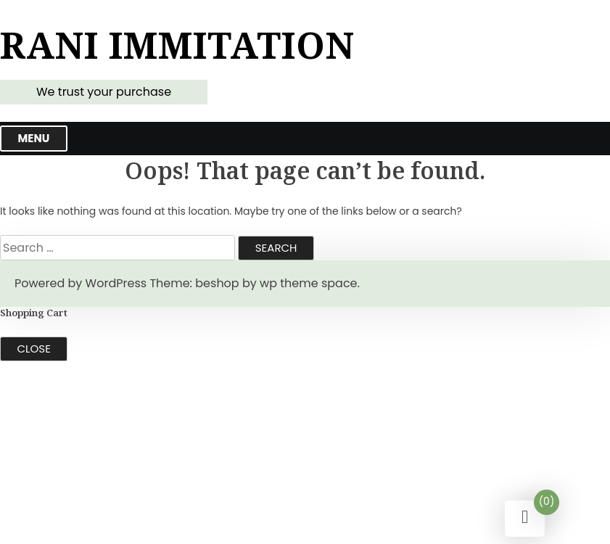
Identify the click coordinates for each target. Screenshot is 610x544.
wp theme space (308, 283)
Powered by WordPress (81, 283)
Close (34, 348)
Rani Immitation (177, 45)
